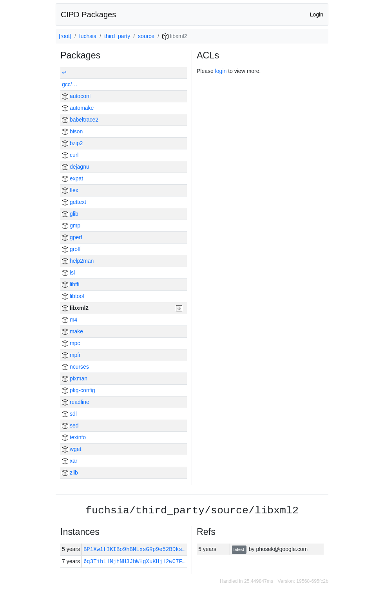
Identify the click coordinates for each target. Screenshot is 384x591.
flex (70, 190)
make (72, 331)
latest (239, 549)
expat (72, 178)
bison (72, 131)
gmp (71, 225)
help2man (78, 261)
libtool (73, 296)
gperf (72, 237)
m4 (69, 319)
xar (69, 461)
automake (78, 108)
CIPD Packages (88, 14)
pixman (74, 378)
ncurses (75, 367)
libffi (71, 284)
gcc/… (70, 84)
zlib (70, 472)
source (146, 36)
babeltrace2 (80, 119)
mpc (71, 343)
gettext (74, 202)
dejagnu (75, 167)
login (221, 71)
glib (70, 214)
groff (71, 249)
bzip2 (72, 143)
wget (71, 449)
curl (70, 155)
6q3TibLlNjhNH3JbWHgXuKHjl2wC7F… (134, 561)
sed (70, 425)
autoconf (76, 96)
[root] (65, 36)
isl (68, 272)
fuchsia (87, 36)
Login (316, 14)
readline (75, 402)
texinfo (74, 437)
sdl (69, 414)
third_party (117, 36)
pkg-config (78, 390)
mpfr (71, 355)
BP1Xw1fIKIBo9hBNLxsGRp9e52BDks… (136, 549)
